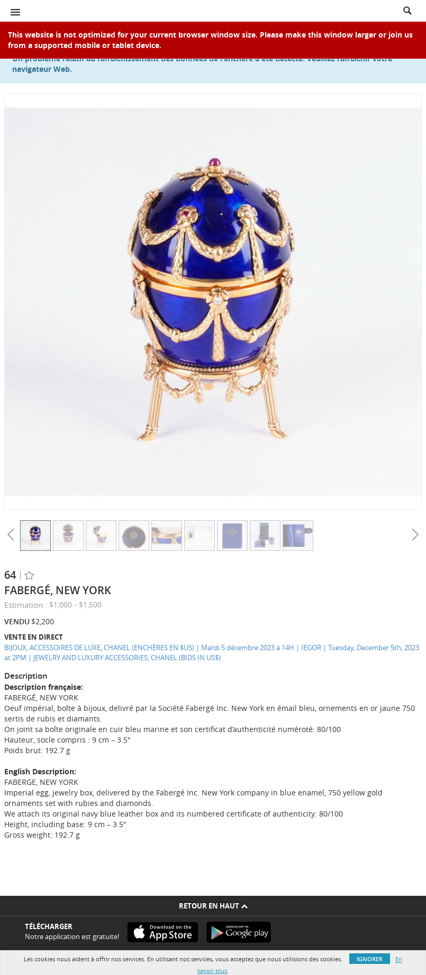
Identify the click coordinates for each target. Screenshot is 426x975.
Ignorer (370, 959)
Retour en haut (213, 906)
